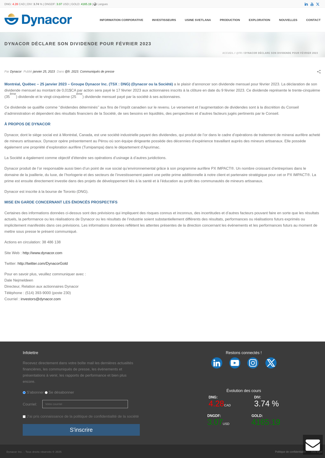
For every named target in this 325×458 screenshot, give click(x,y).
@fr (239, 53)
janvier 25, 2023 (44, 71)
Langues (100, 4)
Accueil (228, 53)
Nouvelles (288, 20)
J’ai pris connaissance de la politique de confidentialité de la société (83, 416)
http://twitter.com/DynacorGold (43, 263)
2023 (74, 71)
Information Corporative (121, 20)
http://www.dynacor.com (42, 253)
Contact (313, 20)
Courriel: (30, 404)
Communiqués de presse (97, 71)
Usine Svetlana (198, 20)
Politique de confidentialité (290, 451)
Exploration (259, 20)
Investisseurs (164, 20)
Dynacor (16, 71)
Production (230, 20)
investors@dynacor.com (41, 299)
